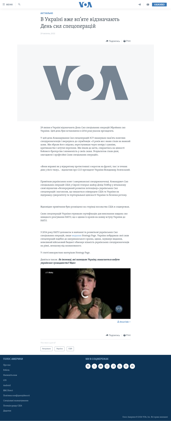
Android (7, 385)
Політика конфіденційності (16, 396)
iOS (5, 380)
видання (77, 235)
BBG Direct (8, 391)
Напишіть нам (10, 375)
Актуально (46, 13)
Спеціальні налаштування (15, 401)
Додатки (7, 411)
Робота (6, 370)
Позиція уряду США (12, 406)
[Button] (113, 41)
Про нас (7, 365)
